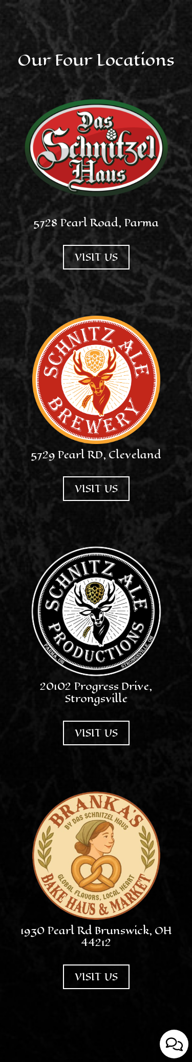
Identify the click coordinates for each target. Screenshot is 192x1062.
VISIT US (90, 266)
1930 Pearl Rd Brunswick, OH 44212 (96, 937)
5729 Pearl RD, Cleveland (96, 455)
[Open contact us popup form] (174, 1044)
